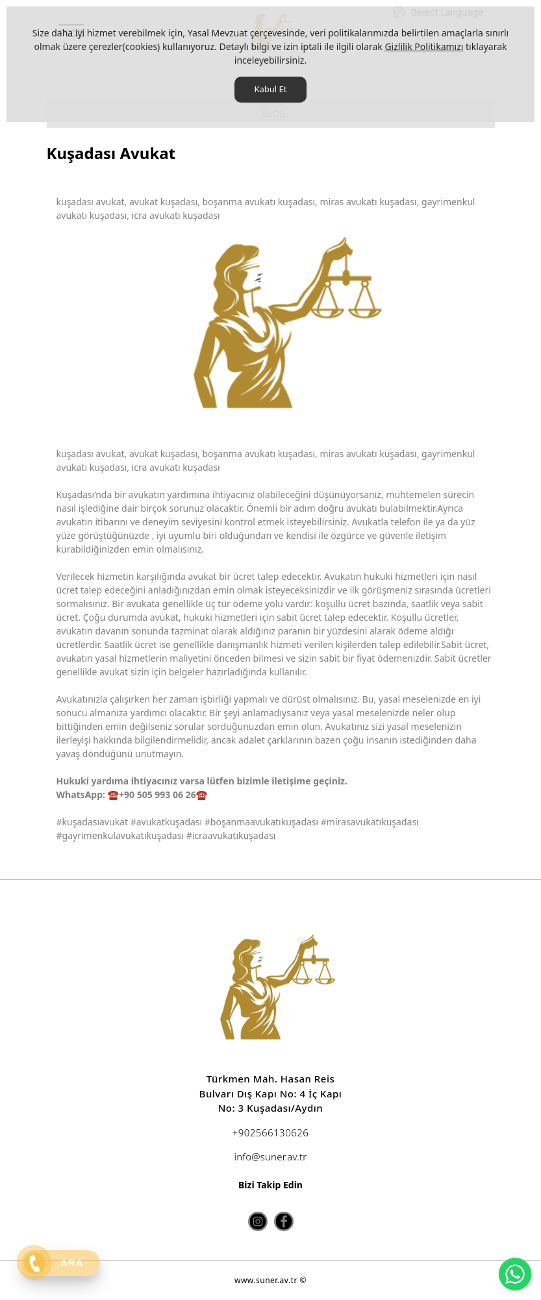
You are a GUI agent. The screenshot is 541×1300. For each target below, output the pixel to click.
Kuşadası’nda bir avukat (107, 494)
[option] (276, 328)
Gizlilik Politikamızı (423, 46)
